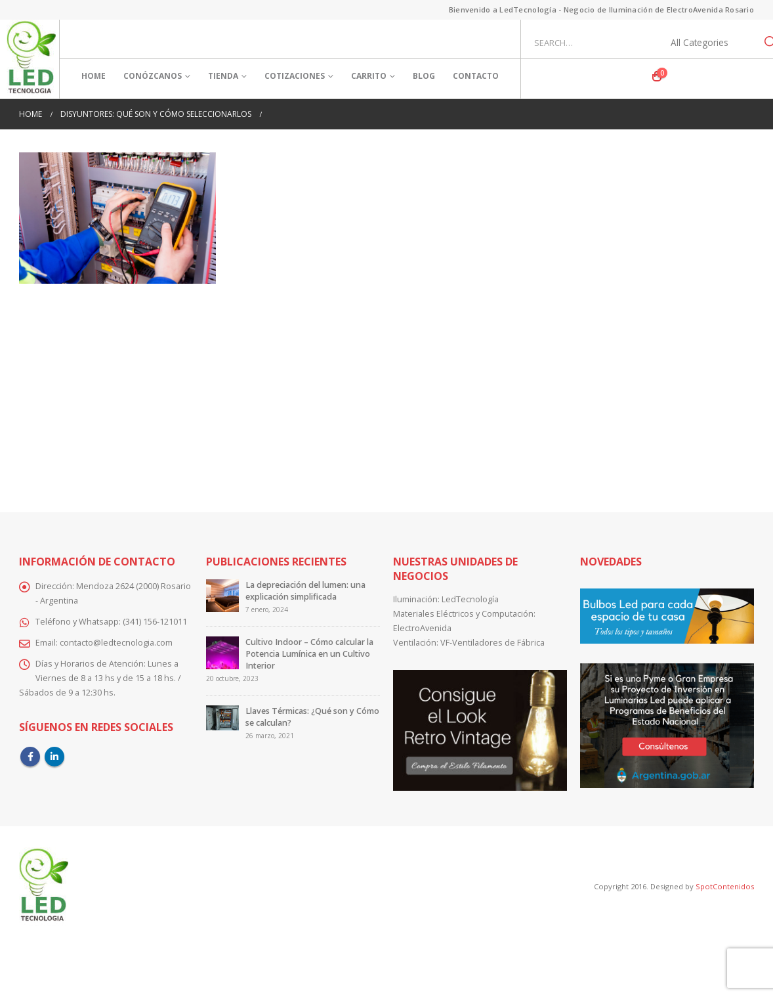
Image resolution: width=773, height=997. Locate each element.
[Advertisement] (386, 389)
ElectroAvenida (422, 628)
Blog (424, 75)
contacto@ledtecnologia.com (116, 642)
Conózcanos (152, 75)
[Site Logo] (31, 59)
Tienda (223, 75)
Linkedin (54, 756)
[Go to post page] (222, 595)
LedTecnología (470, 599)
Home (93, 75)
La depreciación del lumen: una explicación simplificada (305, 590)
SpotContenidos (724, 886)
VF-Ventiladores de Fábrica (492, 642)
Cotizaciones (294, 75)
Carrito (368, 75)
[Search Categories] (706, 43)
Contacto (476, 75)
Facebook (30, 756)
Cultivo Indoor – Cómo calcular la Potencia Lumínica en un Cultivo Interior (309, 653)
